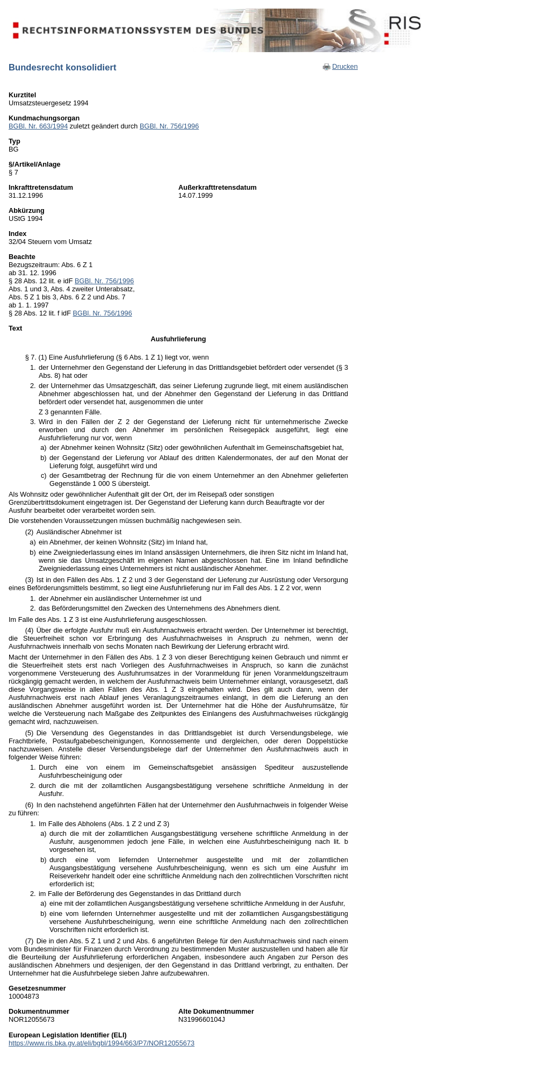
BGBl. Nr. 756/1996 (169, 126)
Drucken (345, 66)
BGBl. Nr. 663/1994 (38, 126)
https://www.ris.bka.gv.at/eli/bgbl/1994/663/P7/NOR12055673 (101, 1043)
